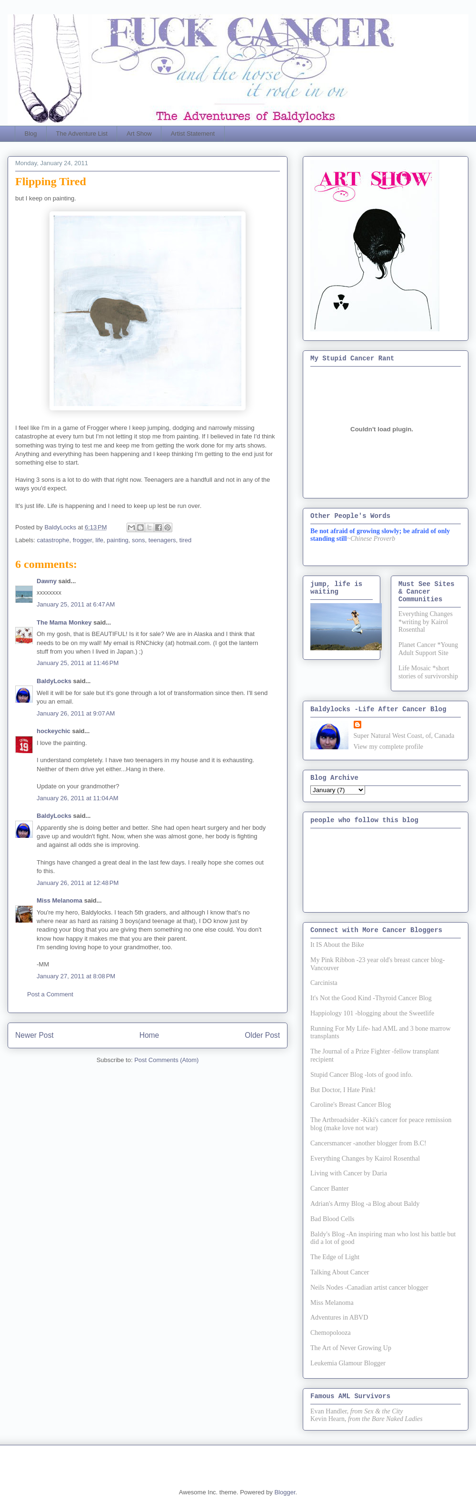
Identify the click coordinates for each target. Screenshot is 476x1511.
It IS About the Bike (337, 944)
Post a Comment (50, 994)
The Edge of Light (334, 1257)
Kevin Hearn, (328, 1418)
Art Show (139, 133)
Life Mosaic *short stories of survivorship (428, 672)
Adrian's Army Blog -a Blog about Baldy (365, 1203)
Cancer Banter (329, 1188)
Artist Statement (193, 133)
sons (138, 540)
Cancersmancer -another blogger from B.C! (368, 1143)
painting (118, 540)
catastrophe (53, 540)
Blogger (284, 1492)
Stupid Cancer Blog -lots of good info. (361, 1074)
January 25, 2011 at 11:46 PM (78, 662)
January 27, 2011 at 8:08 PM (76, 976)
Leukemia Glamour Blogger (348, 1363)
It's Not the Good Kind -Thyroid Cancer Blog (371, 998)
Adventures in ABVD (339, 1317)
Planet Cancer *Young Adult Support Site (428, 648)
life (99, 540)
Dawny (47, 581)
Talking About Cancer (339, 1272)
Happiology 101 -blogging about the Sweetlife (372, 1013)
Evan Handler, (329, 1411)
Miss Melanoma (59, 900)
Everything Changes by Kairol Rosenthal (365, 1158)
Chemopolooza (330, 1332)
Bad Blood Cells (332, 1219)
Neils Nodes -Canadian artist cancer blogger (369, 1287)
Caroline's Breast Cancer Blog (350, 1104)
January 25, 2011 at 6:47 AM (76, 604)
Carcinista (323, 982)
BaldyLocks (54, 681)
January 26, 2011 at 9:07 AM (76, 713)
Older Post (262, 1035)
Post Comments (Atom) (166, 1060)
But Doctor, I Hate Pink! (343, 1089)
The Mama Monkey (64, 622)
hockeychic (53, 731)
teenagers (162, 540)
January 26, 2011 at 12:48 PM (78, 882)
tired (185, 540)
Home (149, 1035)
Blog (31, 133)
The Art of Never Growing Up (350, 1348)
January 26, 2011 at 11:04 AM (78, 798)
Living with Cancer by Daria (348, 1173)
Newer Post (34, 1035)
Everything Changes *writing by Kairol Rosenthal (425, 622)
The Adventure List (82, 133)
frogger (82, 540)
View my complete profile (389, 746)
